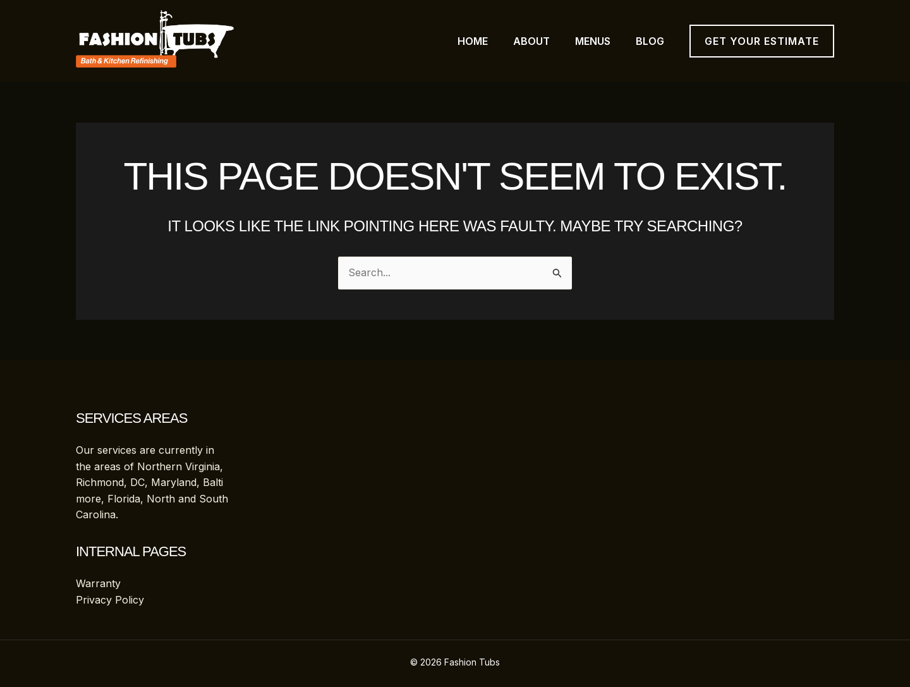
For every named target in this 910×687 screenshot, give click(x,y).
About (531, 41)
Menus (592, 41)
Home (473, 41)
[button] (761, 41)
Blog (650, 41)
